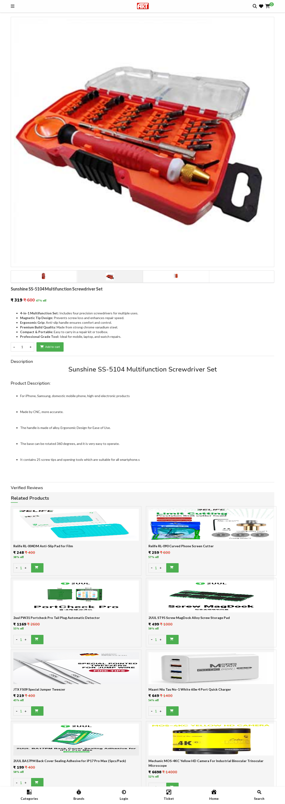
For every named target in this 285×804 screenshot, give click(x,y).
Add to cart (50, 347)
